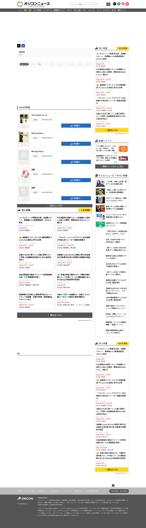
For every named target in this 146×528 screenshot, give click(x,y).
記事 (32, 64)
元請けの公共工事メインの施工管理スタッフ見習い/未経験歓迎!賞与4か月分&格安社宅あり (111, 116)
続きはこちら (56, 315)
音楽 (30, 10)
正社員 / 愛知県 (35, 223)
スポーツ (69, 10)
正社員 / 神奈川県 (74, 260)
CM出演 (79, 64)
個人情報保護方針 (92, 491)
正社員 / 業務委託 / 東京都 (74, 242)
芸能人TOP (24, 64)
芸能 (25, 10)
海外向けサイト (79, 491)
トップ (20, 10)
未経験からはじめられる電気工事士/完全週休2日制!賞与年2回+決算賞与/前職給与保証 (111, 427)
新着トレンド (122, 10)
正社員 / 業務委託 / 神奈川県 (35, 279)
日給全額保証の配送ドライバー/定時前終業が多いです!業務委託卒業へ (111, 441)
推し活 (114, 10)
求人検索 (86, 210)
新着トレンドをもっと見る (112, 166)
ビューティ (91, 10)
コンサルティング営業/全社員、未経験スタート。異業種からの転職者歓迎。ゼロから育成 (111, 56)
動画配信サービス (59, 10)
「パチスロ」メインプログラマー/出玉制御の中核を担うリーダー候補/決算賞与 (111, 100)
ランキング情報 (49, 64)
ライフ (99, 10)
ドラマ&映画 (37, 10)
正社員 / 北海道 (35, 261)
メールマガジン (67, 491)
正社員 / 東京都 (35, 300)
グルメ (84, 10)
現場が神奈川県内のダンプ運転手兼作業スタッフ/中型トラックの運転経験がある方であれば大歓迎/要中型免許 (111, 455)
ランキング (106, 10)
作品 (39, 64)
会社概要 (20, 491)
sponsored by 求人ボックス (85, 320)
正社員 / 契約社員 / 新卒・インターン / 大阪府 (74, 299)
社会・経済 (77, 10)
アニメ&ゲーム (47, 10)
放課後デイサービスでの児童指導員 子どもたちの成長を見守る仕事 (110, 86)
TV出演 (60, 64)
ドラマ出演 (70, 64)
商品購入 (76, 126)
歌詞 (87, 64)
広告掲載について (43, 491)
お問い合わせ (55, 491)
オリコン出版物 (30, 491)
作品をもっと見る (54, 206)
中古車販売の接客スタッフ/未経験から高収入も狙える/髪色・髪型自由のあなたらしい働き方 (111, 72)
